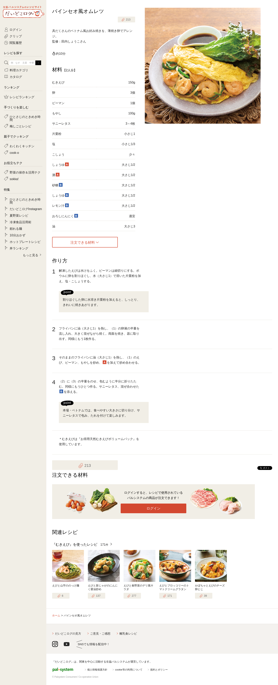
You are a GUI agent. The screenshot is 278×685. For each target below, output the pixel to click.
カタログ (16, 76)
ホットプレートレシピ (25, 241)
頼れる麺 (16, 228)
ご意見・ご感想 (100, 633)
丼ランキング (19, 248)
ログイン (153, 508)
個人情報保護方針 (97, 669)
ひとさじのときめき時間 (25, 118)
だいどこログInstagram (26, 208)
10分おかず (17, 235)
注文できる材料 (82, 242)
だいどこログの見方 (68, 633)
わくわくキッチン (22, 145)
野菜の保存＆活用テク (25, 172)
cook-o (14, 152)
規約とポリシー (159, 669)
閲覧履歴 (15, 42)
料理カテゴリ (19, 69)
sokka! (14, 178)
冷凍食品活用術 (20, 221)
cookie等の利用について (128, 669)
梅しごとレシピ (20, 126)
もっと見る (30, 254)
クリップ (15, 35)
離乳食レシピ (128, 633)
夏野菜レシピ (19, 215)
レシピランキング (22, 96)
